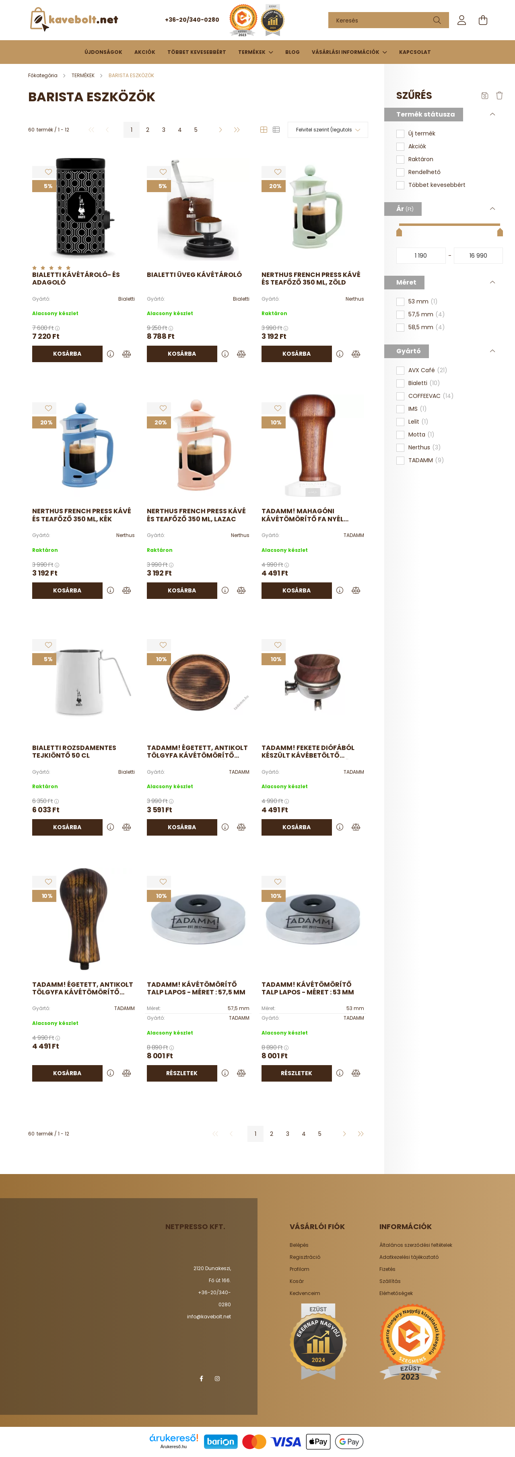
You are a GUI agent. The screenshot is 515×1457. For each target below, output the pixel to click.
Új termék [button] (421, 133)
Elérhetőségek (396, 1293)
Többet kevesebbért (196, 52)
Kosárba (67, 354)
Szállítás (390, 1281)
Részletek (182, 1073)
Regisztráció (305, 1257)
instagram (217, 1379)
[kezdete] (421, 256)
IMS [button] (417, 409)
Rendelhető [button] (424, 172)
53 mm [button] (423, 302)
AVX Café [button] (427, 371)
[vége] (478, 256)
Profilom (299, 1269)
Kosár (297, 1281)
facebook (201, 1379)
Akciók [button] (417, 146)
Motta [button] (421, 435)
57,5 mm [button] (426, 315)
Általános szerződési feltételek (415, 1245)
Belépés (299, 1245)
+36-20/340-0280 (192, 20)
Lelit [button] (418, 422)
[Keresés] (388, 20)
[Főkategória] (43, 75)
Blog (292, 52)
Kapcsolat (415, 52)
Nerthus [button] (424, 448)
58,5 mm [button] (426, 328)
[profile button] (462, 20)
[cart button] (483, 20)
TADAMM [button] (426, 461)
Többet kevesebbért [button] (437, 185)
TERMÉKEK (252, 52)
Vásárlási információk (346, 52)
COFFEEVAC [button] (431, 396)
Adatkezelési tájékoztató (409, 1257)
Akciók (144, 52)
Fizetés (387, 1269)
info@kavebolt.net (209, 1316)
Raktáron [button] (420, 159)
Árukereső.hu (174, 1446)
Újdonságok (103, 52)
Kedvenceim (305, 1293)
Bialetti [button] (424, 383)
